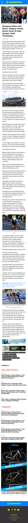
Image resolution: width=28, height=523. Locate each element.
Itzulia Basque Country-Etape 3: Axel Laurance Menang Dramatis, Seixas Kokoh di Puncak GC (12, 376)
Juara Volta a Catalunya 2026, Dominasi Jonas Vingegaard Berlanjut (13, 399)
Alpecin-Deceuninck (7, 359)
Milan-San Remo (7, 352)
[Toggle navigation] (2, 2)
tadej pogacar (22, 352)
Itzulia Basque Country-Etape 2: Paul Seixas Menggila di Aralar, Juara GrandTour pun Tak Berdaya (13, 430)
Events (3, 435)
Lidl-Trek (14, 356)
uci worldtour (15, 352)
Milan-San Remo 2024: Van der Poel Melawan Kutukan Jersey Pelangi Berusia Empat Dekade (13, 285)
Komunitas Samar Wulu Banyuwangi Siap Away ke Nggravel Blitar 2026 (12, 438)
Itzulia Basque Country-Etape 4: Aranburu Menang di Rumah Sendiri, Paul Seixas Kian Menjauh (12, 413)
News (2, 373)
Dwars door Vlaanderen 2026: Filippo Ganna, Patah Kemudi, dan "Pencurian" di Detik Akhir (13, 392)
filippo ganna (5, 354)
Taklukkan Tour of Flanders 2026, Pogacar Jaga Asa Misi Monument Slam (13, 384)
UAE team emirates (7, 357)
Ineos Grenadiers (15, 357)
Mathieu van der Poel (7, 356)
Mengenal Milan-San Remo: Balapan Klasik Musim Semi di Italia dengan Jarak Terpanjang (12, 31)
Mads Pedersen (12, 354)
